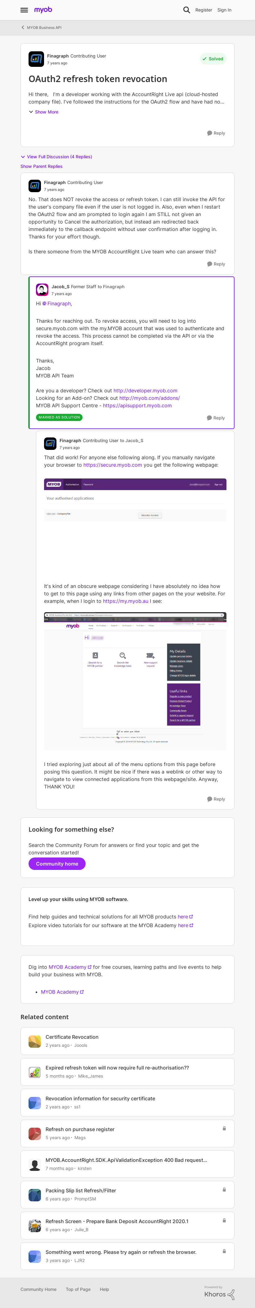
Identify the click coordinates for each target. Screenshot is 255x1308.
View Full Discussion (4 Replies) (56, 156)
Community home (57, 864)
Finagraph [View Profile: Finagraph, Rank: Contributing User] (58, 55)
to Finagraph (111, 286)
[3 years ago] (58, 1260)
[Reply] (216, 133)
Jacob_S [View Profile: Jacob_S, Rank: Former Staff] (60, 286)
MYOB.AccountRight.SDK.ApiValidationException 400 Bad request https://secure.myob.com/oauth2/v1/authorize (124, 1160)
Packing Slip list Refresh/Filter (81, 1190)
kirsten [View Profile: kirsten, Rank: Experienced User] (85, 1168)
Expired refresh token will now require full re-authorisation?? (117, 1068)
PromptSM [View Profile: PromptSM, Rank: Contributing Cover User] (85, 1198)
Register (203, 9)
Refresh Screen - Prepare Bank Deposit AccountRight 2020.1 (117, 1221)
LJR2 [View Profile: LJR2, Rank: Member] (79, 1260)
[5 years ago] (58, 1137)
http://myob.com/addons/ (149, 398)
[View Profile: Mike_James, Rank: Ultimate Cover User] (35, 1072)
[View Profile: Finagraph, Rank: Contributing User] (36, 59)
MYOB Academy (68, 967)
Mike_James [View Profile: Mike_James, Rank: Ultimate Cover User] (90, 1076)
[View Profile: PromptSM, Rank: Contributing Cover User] (35, 1195)
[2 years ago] (57, 1045)
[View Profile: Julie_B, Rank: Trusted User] (35, 1226)
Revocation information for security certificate (100, 1098)
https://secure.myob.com (112, 465)
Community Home (38, 1289)
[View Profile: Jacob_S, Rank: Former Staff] (42, 290)
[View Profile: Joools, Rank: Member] (35, 1041)
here (183, 916)
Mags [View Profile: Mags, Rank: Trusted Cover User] (80, 1137)
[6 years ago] (58, 1198)
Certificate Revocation (72, 1037)
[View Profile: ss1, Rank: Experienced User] (35, 1103)
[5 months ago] (60, 1076)
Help (104, 1289)
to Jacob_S (131, 440)
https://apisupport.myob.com (137, 405)
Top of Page (78, 1289)
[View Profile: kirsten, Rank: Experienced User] (35, 1164)
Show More (43, 111)
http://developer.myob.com (145, 390)
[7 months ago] (59, 1168)
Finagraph (59, 303)
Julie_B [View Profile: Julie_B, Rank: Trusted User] (81, 1229)
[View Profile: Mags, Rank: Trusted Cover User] (35, 1134)
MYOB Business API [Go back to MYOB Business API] (40, 27)
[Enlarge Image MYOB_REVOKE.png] (135, 525)
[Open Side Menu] (24, 10)
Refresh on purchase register (80, 1129)
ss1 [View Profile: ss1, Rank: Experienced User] (77, 1106)
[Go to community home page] (43, 10)
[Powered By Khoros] (220, 1293)
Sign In (224, 9)
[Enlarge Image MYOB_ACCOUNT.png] (135, 681)
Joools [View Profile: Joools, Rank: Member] (80, 1045)
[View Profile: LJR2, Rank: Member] (35, 1256)
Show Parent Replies (41, 166)
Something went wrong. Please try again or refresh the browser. (121, 1252)
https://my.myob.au (125, 601)
